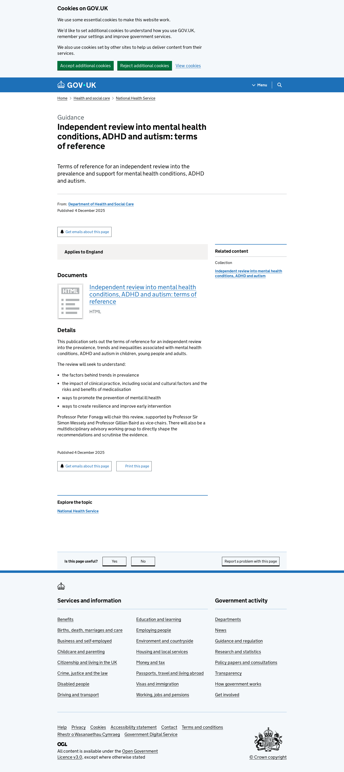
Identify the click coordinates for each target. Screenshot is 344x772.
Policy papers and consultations (246, 662)
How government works (238, 684)
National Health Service (135, 98)
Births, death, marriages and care (90, 630)
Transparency (228, 673)
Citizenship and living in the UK (87, 662)
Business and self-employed (84, 641)
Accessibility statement (134, 727)
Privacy (78, 727)
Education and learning (158, 619)
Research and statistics (238, 651)
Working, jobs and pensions (162, 694)
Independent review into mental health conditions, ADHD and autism (248, 273)
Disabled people (73, 684)
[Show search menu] (279, 85)
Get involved (227, 694)
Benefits (65, 619)
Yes (119, 561)
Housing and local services (162, 651)
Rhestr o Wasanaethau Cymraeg (88, 734)
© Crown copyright (268, 757)
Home (62, 98)
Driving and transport (78, 694)
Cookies (98, 727)
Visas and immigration (157, 684)
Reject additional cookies (144, 65)
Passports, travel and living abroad (170, 673)
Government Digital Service (150, 734)
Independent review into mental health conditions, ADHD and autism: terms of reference (143, 294)
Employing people (153, 630)
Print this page (137, 466)
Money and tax (150, 662)
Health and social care (92, 98)
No (148, 561)
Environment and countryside (164, 641)
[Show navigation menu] (259, 85)
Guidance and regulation (239, 641)
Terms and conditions (202, 727)
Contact (169, 727)
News (220, 630)
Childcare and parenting (81, 651)
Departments (228, 619)
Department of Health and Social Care (101, 204)
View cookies (188, 65)
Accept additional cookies (85, 65)
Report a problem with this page (251, 561)
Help (62, 727)
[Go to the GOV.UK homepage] (76, 85)
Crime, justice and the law (82, 673)
